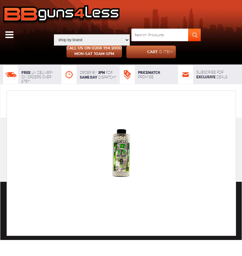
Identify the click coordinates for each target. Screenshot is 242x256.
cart (149, 52)
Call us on (94, 52)
